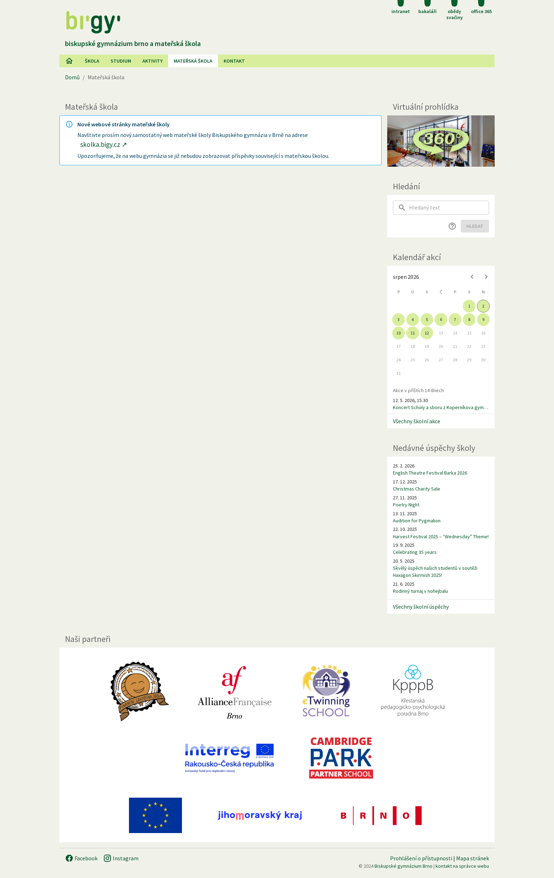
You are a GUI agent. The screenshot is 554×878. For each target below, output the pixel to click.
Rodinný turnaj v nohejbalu (420, 591)
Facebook (81, 858)
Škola (92, 61)
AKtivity (152, 61)
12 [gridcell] (427, 332)
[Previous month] (472, 277)
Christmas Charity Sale (416, 489)
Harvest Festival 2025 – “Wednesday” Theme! (441, 536)
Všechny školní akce (416, 421)
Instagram (120, 858)
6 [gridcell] (441, 319)
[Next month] (486, 277)
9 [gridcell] (483, 319)
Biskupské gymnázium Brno (403, 866)
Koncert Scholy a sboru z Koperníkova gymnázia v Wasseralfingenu (464, 407)
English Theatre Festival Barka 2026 (430, 473)
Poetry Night (406, 504)
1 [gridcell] (469, 306)
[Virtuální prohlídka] (441, 141)
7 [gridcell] (455, 319)
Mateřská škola (193, 61)
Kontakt (234, 61)
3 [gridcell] (398, 319)
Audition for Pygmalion (417, 520)
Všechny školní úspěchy (421, 606)
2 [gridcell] (483, 306)
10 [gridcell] (398, 332)
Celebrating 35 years (415, 552)
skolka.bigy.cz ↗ (103, 144)
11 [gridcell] (413, 332)
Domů (72, 77)
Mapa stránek (472, 858)
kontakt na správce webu (462, 866)
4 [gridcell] (413, 319)
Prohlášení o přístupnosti (421, 858)
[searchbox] (449, 208)
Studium (121, 61)
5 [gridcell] (427, 319)
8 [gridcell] (469, 319)
